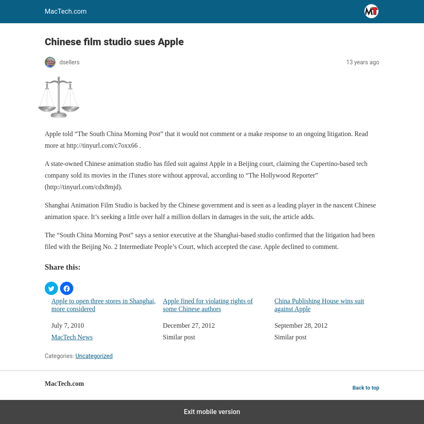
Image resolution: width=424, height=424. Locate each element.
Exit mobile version (212, 412)
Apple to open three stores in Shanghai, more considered (103, 304)
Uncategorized (94, 356)
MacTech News (72, 337)
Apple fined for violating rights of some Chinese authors (208, 304)
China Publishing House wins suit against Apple (319, 304)
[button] (51, 288)
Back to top (365, 388)
